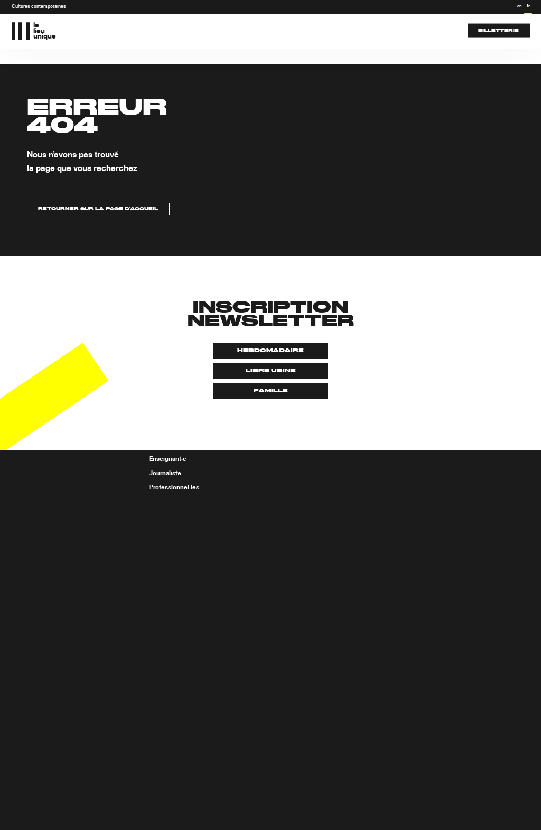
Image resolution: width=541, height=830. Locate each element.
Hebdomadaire (270, 350)
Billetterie (498, 31)
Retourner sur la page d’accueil (98, 209)
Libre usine (271, 370)
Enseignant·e (167, 459)
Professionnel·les (174, 487)
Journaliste (165, 473)
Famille (271, 390)
